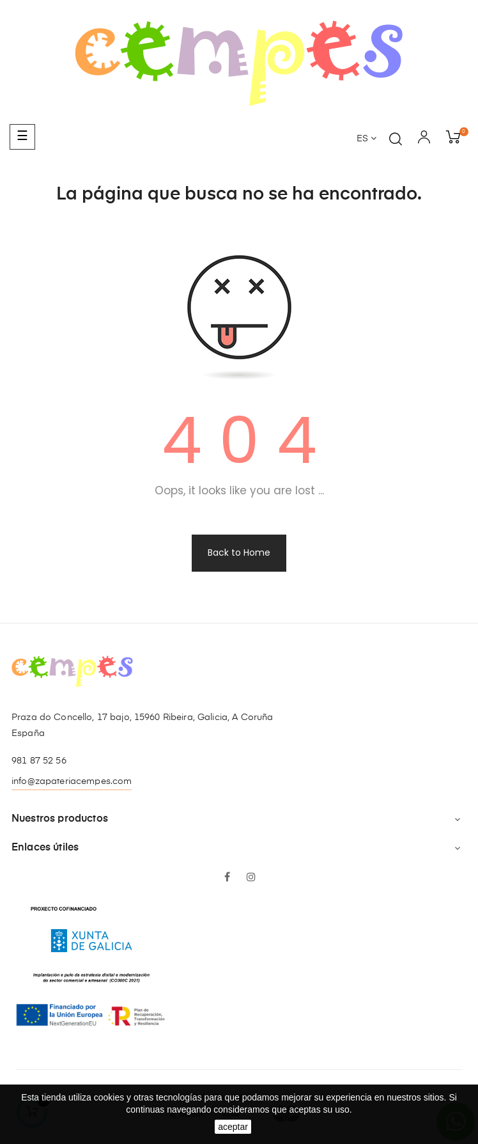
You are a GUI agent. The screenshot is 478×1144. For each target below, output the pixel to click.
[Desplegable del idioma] (366, 139)
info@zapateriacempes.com (72, 781)
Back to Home (239, 552)
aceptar (233, 1127)
